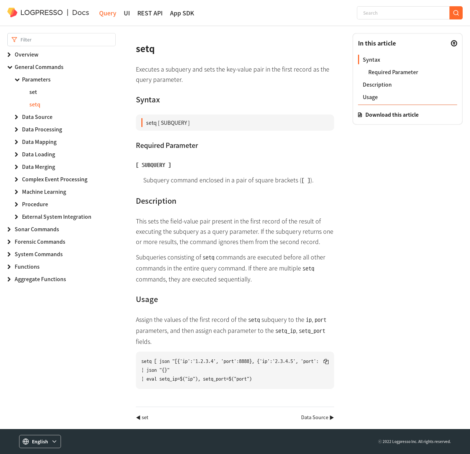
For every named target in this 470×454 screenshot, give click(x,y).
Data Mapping (39, 141)
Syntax (371, 59)
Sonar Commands (37, 229)
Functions (27, 266)
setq (34, 104)
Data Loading (38, 154)
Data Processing (42, 129)
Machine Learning (44, 191)
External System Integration (56, 216)
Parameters (36, 79)
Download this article (392, 114)
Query (107, 13)
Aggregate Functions (40, 279)
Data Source (37, 116)
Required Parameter (393, 72)
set (33, 91)
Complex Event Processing (54, 179)
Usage (370, 97)
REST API (150, 13)
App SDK (182, 13)
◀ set (142, 417)
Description (377, 84)
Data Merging (38, 166)
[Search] (403, 12)
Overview (27, 54)
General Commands (39, 66)
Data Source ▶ (317, 417)
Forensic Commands (40, 241)
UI (127, 13)
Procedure (35, 204)
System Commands (39, 254)
